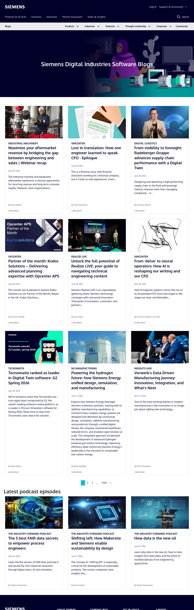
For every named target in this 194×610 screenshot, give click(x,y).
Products (69, 26)
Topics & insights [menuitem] (96, 16)
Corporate (162, 26)
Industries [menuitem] (51, 16)
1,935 (104, 482)
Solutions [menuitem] (36, 16)
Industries (90, 26)
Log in (152, 6)
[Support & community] (173, 7)
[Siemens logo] (15, 6)
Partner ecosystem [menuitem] (72, 16)
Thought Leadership (135, 26)
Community (182, 26)
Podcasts (110, 26)
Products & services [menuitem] (15, 16)
